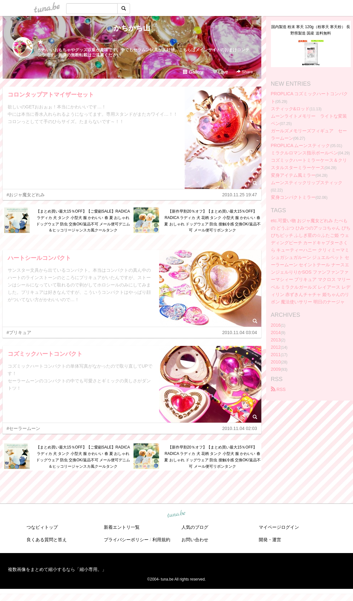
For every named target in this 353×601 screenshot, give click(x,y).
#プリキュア (19, 332)
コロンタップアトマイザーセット (51, 94)
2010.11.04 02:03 (239, 428)
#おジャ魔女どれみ (26, 194)
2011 (276, 354)
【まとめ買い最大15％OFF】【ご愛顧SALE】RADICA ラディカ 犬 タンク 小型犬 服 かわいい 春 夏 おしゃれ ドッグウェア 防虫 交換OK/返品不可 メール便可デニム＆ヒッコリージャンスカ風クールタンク (83, 220)
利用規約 (161, 539)
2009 (276, 369)
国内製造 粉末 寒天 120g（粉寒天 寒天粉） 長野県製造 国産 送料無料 (310, 30)
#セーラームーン (24, 428)
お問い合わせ (194, 539)
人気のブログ (194, 527)
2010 (276, 361)
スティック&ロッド (290, 108)
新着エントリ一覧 (122, 527)
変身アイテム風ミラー (293, 175)
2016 (276, 325)
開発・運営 (270, 539)
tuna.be (176, 514)
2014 (276, 332)
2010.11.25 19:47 (239, 194)
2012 (276, 347)
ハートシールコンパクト (39, 258)
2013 (276, 339)
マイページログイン (279, 527)
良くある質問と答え (47, 539)
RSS (278, 389)
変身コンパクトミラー (293, 197)
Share (244, 71)
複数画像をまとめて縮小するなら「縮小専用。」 (57, 569)
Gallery (193, 71)
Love (220, 71)
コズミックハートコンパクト (45, 354)
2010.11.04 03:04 (239, 332)
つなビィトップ (42, 527)
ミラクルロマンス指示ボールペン (304, 152)
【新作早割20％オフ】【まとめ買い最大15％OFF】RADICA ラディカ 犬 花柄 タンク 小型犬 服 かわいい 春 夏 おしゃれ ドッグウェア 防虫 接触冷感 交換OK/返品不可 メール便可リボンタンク (212, 220)
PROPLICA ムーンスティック (300, 145)
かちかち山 (132, 28)
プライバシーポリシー (126, 539)
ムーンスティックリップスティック (306, 182)
